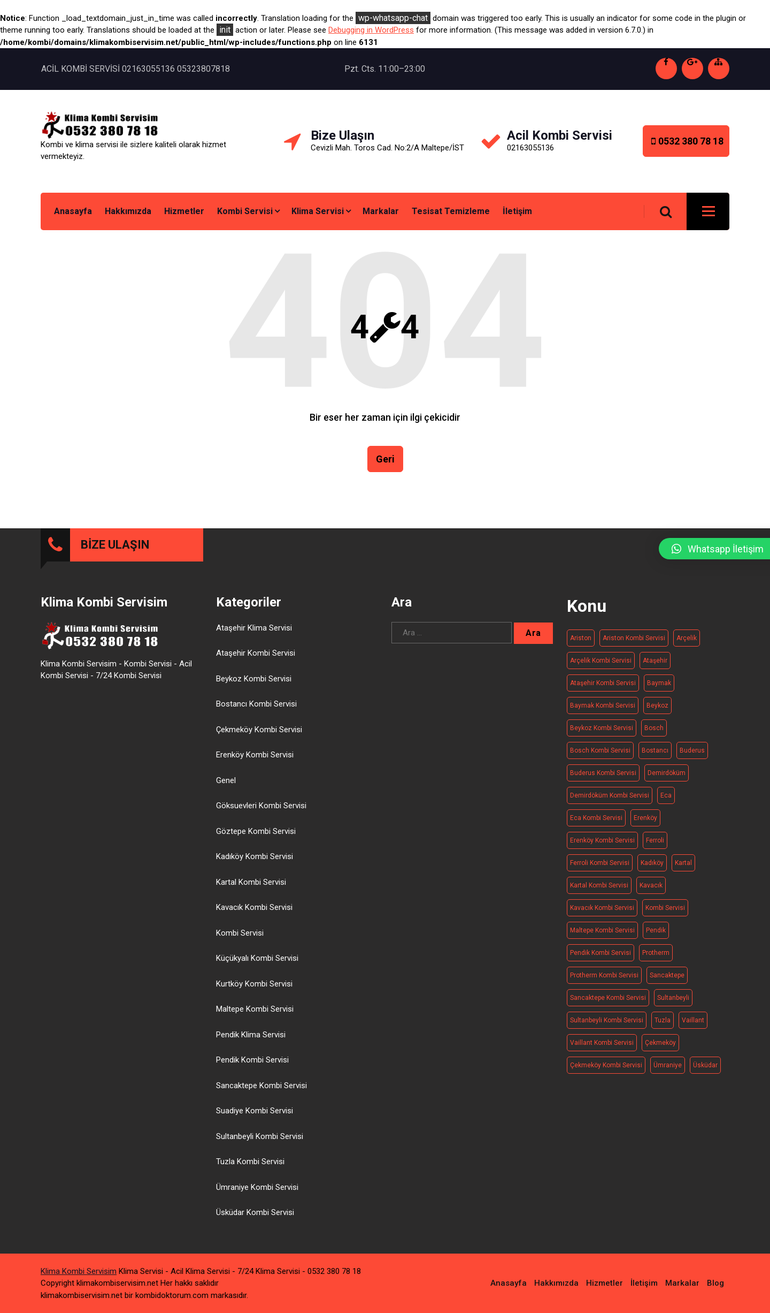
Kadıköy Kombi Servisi (254, 862)
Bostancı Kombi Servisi (256, 709)
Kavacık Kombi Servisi (254, 912)
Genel (226, 785)
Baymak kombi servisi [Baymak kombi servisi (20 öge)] (602, 710)
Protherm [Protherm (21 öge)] (655, 957)
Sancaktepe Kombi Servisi (261, 1090)
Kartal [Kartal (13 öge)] (683, 867)
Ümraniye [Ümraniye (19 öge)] (667, 1070)
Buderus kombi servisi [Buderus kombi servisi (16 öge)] (603, 777)
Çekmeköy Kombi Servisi (259, 734)
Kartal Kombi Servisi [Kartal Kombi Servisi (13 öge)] (599, 890)
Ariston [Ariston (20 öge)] (580, 643)
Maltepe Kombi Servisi (255, 1014)
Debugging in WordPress (371, 30)
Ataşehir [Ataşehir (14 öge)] (655, 665)
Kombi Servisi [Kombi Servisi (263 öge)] (665, 912)
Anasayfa (73, 211)
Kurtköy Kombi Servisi (254, 988)
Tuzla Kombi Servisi (250, 1167)
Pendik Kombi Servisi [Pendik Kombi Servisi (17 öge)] (600, 957)
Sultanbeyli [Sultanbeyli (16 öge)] (673, 1002)
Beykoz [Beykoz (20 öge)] (657, 710)
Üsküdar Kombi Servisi (255, 1218)
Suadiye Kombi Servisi (254, 1116)
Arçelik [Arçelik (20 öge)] (686, 643)
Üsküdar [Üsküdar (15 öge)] (705, 1070)
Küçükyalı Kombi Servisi (257, 963)
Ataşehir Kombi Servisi (255, 658)
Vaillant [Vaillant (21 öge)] (693, 1025)
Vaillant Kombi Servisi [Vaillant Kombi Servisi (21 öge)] (602, 1047)
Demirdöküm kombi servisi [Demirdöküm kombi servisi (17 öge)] (609, 800)
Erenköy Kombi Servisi (255, 760)
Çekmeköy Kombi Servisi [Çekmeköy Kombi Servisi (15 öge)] (606, 1070)
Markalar (381, 211)
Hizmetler (184, 211)
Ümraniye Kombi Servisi (257, 1192)
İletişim (517, 211)
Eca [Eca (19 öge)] (666, 800)
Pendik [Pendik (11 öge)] (656, 935)
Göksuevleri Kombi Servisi (261, 811)
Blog (715, 1282)
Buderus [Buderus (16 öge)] (692, 755)
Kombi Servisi (245, 211)
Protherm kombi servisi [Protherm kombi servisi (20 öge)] (604, 980)
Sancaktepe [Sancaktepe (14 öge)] (667, 980)
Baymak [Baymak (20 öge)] (659, 688)
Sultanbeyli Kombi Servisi (259, 1141)
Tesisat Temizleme (451, 211)
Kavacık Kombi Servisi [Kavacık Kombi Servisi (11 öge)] (602, 912)
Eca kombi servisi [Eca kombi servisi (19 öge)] (596, 822)
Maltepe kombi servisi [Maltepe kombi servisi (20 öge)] (602, 935)
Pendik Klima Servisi (251, 1039)
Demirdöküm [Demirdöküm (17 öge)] (667, 777)
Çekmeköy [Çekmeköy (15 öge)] (660, 1047)
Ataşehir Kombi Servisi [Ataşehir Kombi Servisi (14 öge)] (603, 688)
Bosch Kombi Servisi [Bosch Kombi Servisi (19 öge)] (600, 755)
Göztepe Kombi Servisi (256, 836)
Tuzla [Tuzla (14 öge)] (662, 1025)
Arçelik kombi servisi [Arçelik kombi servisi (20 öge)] (601, 665)
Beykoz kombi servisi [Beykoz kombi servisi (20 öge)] (601, 733)
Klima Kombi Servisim (79, 1271)
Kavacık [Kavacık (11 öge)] (651, 890)
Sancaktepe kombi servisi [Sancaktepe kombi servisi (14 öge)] (608, 1002)
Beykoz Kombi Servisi (253, 683)
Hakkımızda (128, 211)
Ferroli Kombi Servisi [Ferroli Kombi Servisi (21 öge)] (599, 867)
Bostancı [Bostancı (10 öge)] (655, 755)
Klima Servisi (317, 211)
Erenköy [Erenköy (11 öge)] (645, 822)
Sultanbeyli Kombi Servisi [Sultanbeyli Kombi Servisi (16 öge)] (606, 1025)
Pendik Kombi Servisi (252, 1065)
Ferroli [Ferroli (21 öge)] (655, 845)
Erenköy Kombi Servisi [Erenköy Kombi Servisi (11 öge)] (602, 845)
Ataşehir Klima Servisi (254, 632)
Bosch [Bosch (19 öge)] (654, 733)
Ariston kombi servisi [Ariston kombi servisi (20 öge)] (634, 643)
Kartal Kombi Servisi (251, 887)
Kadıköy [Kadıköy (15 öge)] (652, 867)
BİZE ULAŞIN (115, 549)
